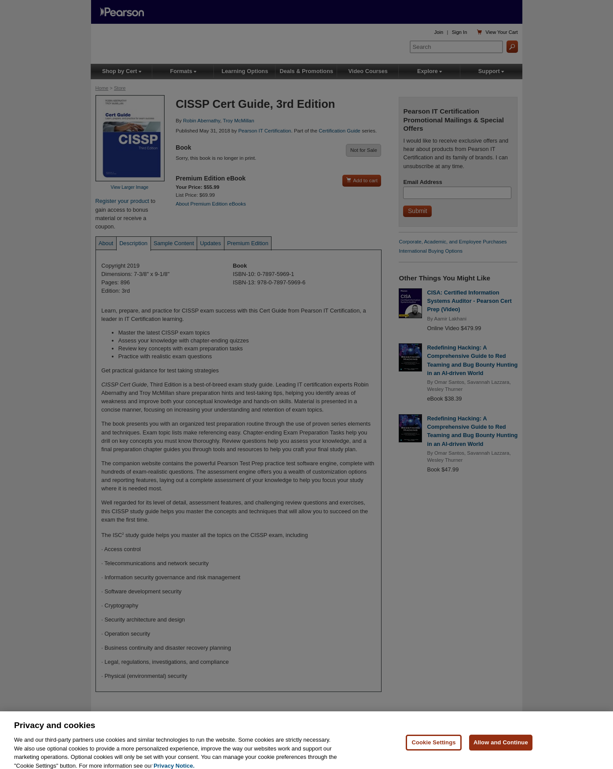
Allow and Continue (501, 748)
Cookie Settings (433, 748)
